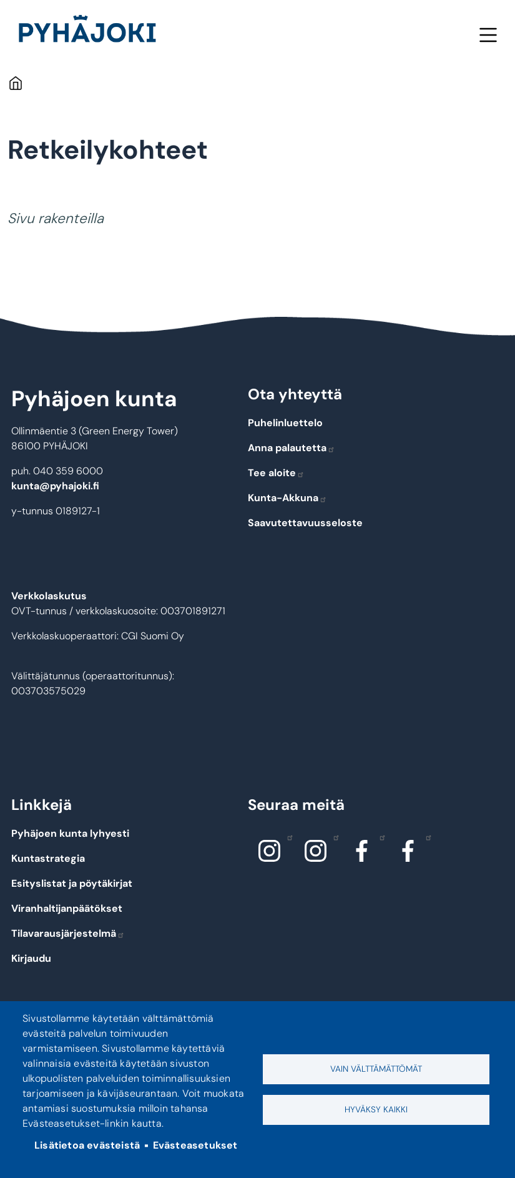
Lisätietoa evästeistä (87, 1145)
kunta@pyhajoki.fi (55, 485)
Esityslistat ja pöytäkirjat (71, 883)
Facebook (379, 836)
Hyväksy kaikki (376, 1109)
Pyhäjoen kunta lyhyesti (70, 833)
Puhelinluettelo (285, 422)
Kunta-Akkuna (287, 497)
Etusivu (15, 83)
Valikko (488, 34)
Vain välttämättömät (376, 1069)
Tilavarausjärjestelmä (68, 933)
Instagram (286, 836)
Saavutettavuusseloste (305, 522)
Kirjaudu (31, 958)
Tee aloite (276, 472)
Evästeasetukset (195, 1145)
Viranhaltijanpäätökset (66, 908)
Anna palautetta (291, 447)
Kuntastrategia (48, 858)
